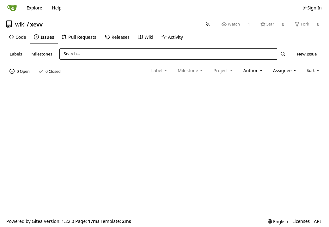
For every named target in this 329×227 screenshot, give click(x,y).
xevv (36, 24)
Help (57, 8)
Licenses (301, 221)
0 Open (19, 71)
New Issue (307, 54)
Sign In (312, 8)
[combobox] (253, 70)
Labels (16, 54)
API (317, 221)
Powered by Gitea (24, 221)
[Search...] (283, 53)
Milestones (42, 54)
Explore (34, 8)
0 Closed (49, 71)
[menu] (313, 70)
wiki (20, 24)
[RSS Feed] (208, 24)
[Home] (12, 8)
